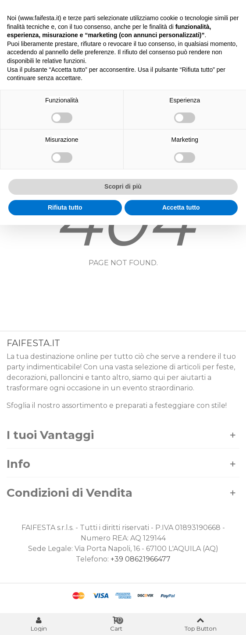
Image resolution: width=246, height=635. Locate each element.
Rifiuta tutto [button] (65, 207)
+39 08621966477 (141, 559)
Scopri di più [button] (123, 186)
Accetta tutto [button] (181, 207)
